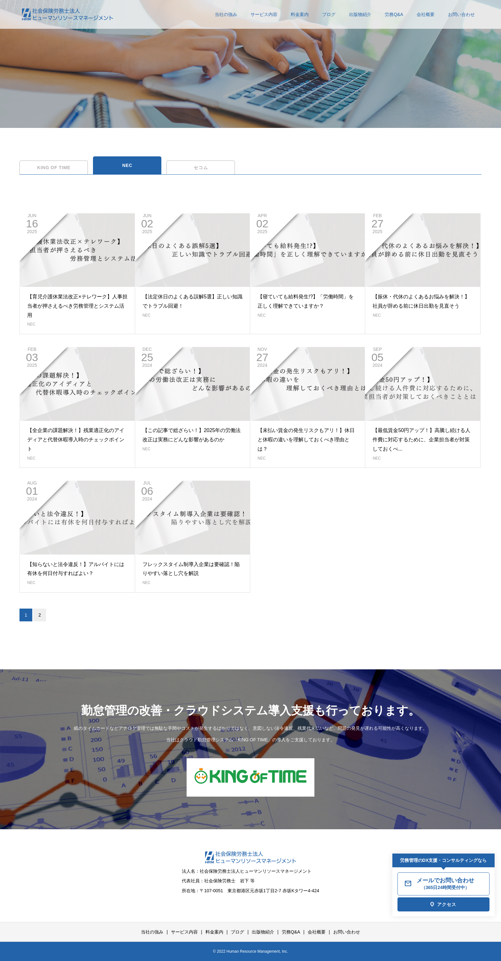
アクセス (446, 904)
